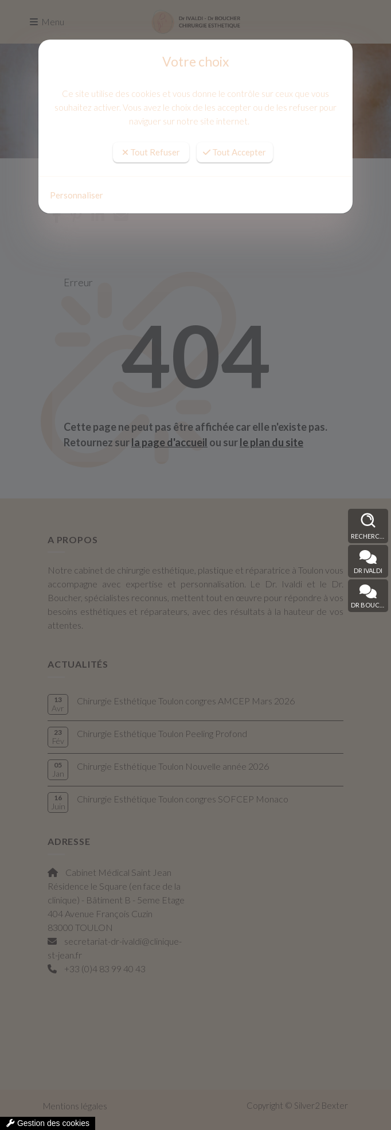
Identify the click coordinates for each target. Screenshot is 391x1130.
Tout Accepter (234, 152)
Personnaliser (76, 195)
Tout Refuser (151, 152)
